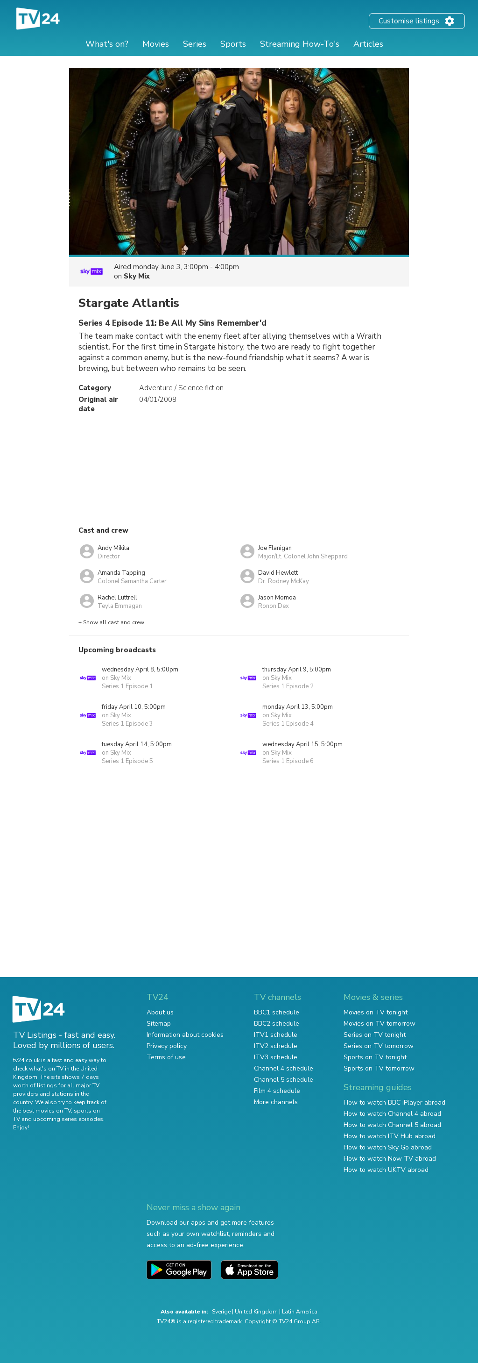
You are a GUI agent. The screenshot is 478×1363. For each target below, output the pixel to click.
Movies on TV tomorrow (379, 1023)
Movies (155, 44)
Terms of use (166, 1057)
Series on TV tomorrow (379, 1046)
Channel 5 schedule (283, 1079)
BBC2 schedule (276, 1023)
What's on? (106, 44)
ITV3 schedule (275, 1057)
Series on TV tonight (375, 1034)
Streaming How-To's (299, 44)
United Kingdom (256, 1311)
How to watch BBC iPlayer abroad (394, 1102)
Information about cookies (185, 1034)
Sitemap (159, 1023)
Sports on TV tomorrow (379, 1068)
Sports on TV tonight (375, 1057)
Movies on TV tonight (376, 1012)
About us (160, 1012)
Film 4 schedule (277, 1090)
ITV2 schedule (275, 1046)
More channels (276, 1102)
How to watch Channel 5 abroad (392, 1124)
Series (194, 44)
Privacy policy (167, 1046)
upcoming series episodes (68, 1119)
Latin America (299, 1311)
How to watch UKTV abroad (386, 1169)
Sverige (221, 1311)
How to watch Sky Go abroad (388, 1147)
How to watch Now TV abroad (390, 1158)
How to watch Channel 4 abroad (392, 1113)
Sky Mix (137, 276)
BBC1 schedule (276, 1012)
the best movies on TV (42, 1110)
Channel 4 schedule (283, 1068)
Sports (233, 44)
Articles (368, 44)
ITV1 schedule (275, 1034)
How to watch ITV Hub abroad (390, 1136)
